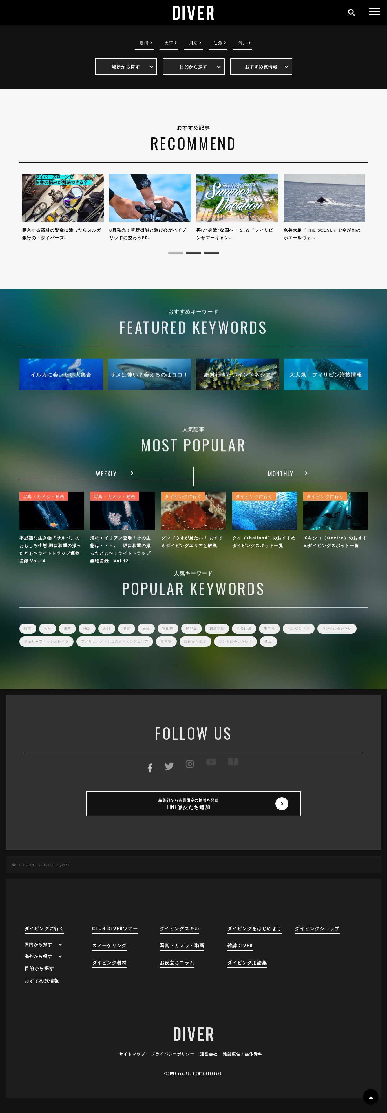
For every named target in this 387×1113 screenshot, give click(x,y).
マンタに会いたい (41, 649)
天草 (167, 43)
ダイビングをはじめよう (254, 938)
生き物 (222, 649)
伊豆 (332, 649)
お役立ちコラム (177, 972)
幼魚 (219, 43)
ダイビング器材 (109, 972)
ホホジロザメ (317, 635)
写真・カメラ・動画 (182, 955)
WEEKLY (106, 477)
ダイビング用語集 (247, 972)
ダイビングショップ (317, 938)
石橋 (155, 635)
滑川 (246, 43)
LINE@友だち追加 (193, 813)
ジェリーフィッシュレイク (94, 649)
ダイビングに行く (44, 938)
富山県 (178, 635)
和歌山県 (259, 635)
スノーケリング (109, 955)
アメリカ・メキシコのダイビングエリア (167, 649)
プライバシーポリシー (171, 1063)
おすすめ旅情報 (42, 990)
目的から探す (254, 649)
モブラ (286, 635)
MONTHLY (280, 477)
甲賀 (134, 635)
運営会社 (209, 1063)
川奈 (193, 43)
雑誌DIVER (240, 955)
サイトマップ (129, 1063)
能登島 (203, 635)
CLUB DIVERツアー (115, 938)
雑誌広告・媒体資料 (246, 1063)
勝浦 (141, 43)
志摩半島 (230, 635)
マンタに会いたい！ (297, 649)
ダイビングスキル (180, 938)
